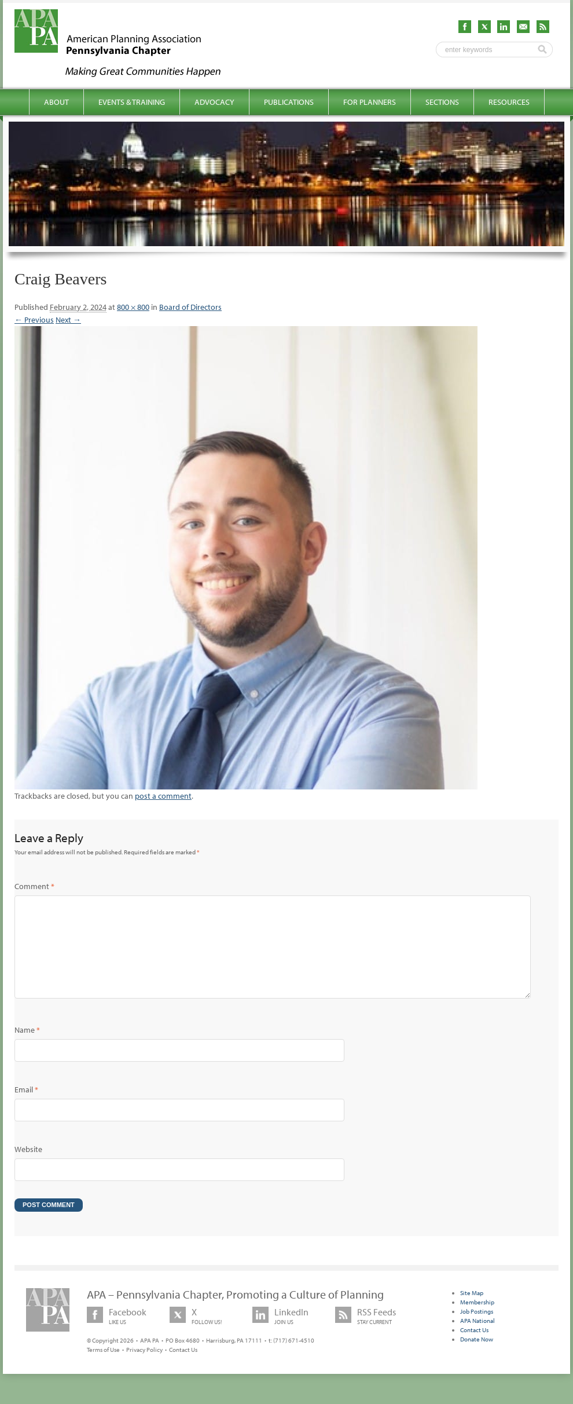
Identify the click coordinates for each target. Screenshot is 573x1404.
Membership (477, 1321)
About (56, 102)
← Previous (34, 320)
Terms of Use (103, 1368)
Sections (442, 102)
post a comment (163, 796)
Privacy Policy (144, 1368)
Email (26, 1108)
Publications (289, 102)
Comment (34, 886)
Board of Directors (190, 307)
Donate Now (476, 1358)
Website (28, 1167)
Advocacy (214, 102)
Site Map (471, 1311)
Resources (509, 102)
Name (27, 1048)
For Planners (369, 102)
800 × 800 (133, 307)
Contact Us (183, 1368)
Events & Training (131, 102)
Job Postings (476, 1330)
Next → (68, 320)
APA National (477, 1339)
